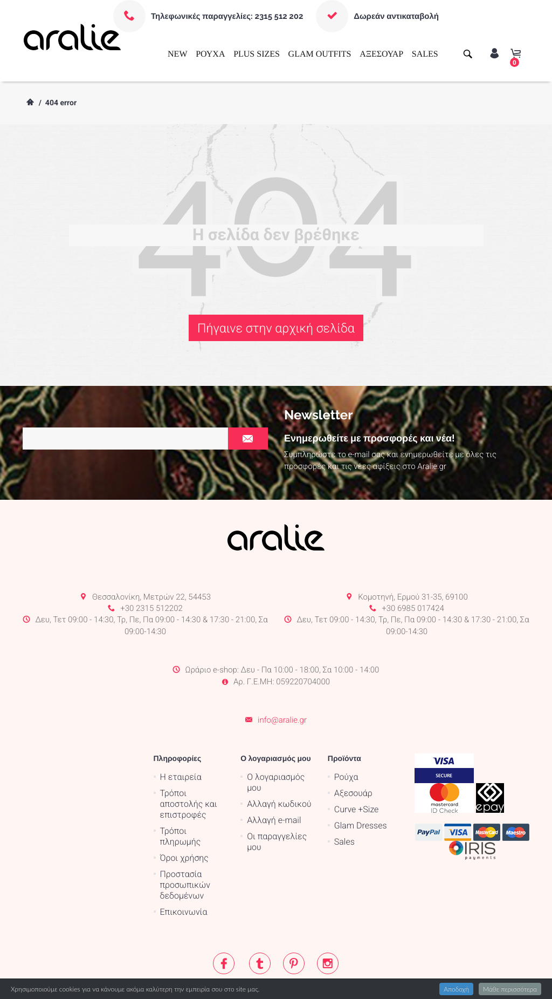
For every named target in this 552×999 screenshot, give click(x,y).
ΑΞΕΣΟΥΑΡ (381, 54)
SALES (425, 54)
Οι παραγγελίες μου (277, 798)
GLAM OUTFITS (319, 54)
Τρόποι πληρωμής (180, 793)
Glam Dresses (360, 782)
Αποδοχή (456, 989)
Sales (344, 798)
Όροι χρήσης (184, 815)
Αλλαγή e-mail (274, 777)
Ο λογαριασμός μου (276, 739)
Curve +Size (356, 766)
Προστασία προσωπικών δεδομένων (185, 842)
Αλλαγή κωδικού (279, 761)
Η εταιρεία (181, 734)
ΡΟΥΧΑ (210, 54)
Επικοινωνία (184, 869)
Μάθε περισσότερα (510, 989)
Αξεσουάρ (353, 750)
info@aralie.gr (282, 677)
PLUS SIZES (256, 54)
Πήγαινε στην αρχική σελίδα (276, 328)
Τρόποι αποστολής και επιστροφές (188, 761)
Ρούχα (346, 734)
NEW (177, 54)
